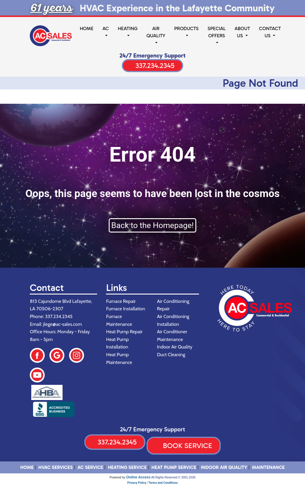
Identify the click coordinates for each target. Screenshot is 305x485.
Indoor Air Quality (224, 467)
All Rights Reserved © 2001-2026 (173, 477)
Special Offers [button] (217, 32)
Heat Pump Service (173, 467)
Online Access (138, 477)
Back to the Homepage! (152, 225)
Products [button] (186, 28)
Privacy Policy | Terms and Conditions (152, 482)
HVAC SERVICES (55, 467)
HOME (27, 467)
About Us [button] (242, 32)
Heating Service (127, 467)
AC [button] (105, 28)
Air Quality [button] (156, 32)
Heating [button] (127, 28)
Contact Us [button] (270, 32)
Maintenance (268, 467)
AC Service (90, 467)
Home (87, 28)
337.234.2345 (154, 65)
